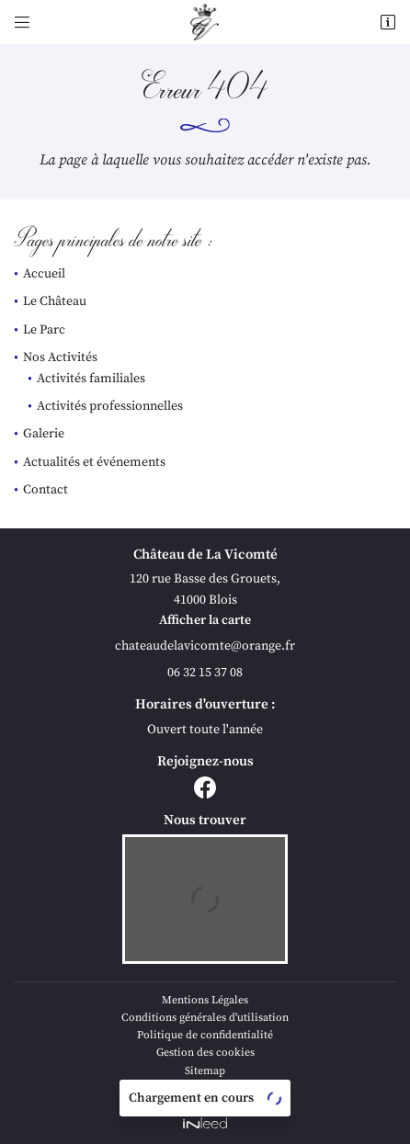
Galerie (43, 433)
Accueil (44, 274)
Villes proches (205, 1088)
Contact (45, 489)
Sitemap (205, 1071)
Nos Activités (60, 357)
